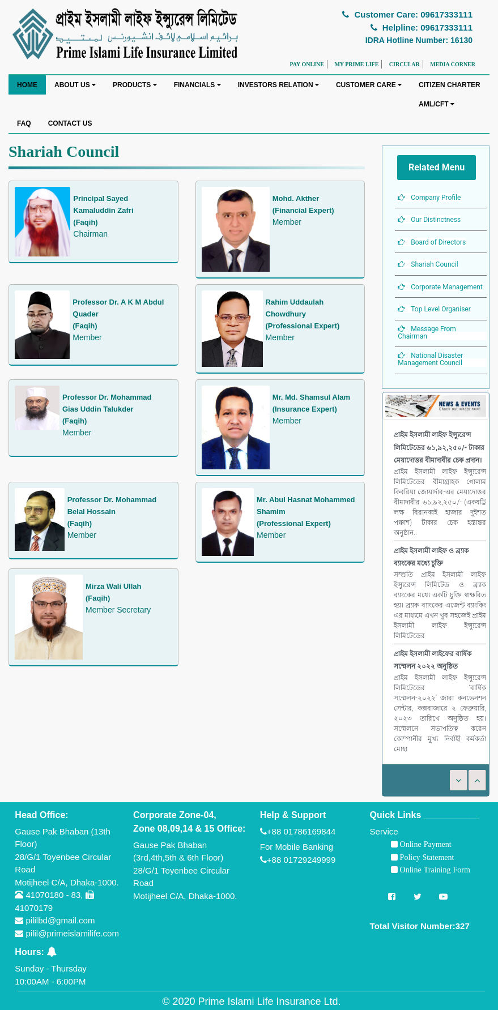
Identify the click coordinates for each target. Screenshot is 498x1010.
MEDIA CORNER (452, 64)
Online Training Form (434, 870)
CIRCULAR (404, 64)
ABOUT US (75, 85)
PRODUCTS (135, 85)
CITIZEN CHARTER (449, 85)
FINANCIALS (197, 85)
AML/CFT (436, 104)
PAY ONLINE (307, 64)
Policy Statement (426, 857)
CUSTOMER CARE (369, 85)
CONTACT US (70, 123)
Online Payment (425, 844)
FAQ (24, 123)
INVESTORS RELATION (278, 85)
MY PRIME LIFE (356, 64)
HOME (27, 85)
